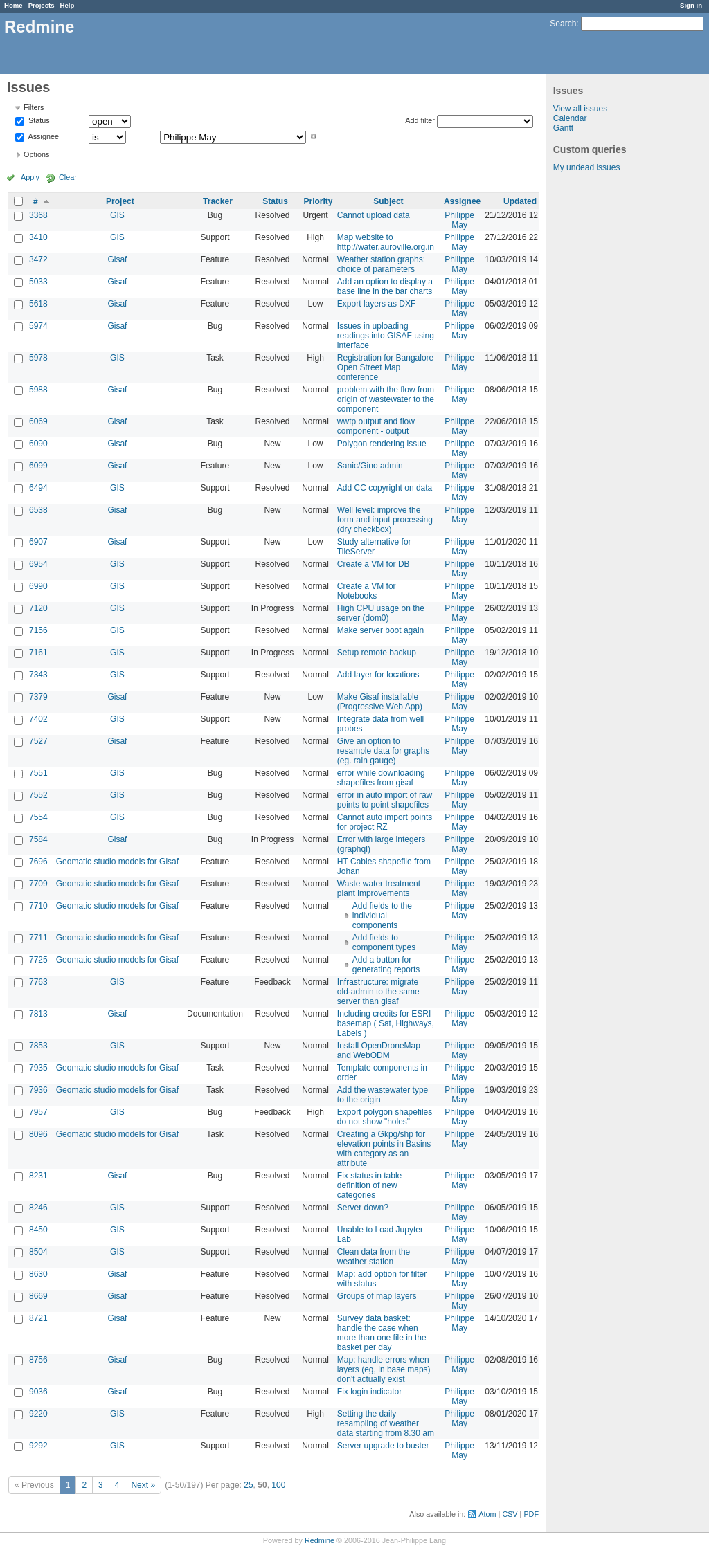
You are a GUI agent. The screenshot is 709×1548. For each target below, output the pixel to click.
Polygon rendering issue (382, 443)
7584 (38, 839)
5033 (38, 281)
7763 (38, 982)
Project (120, 201)
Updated (520, 201)
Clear (68, 177)
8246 (38, 1207)
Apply (30, 177)
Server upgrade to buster (383, 1445)
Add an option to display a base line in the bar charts (385, 286)
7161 (38, 652)
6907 (38, 542)
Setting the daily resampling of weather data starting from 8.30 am (385, 1423)
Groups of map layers (377, 1296)
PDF (531, 1514)
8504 (38, 1252)
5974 (38, 326)
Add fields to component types (383, 942)
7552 (38, 795)
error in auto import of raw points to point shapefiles (384, 800)
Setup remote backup (376, 652)
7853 (38, 1045)
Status (38, 121)
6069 (38, 421)
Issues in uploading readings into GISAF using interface (385, 335)
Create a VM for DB (373, 564)
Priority (318, 201)
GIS (117, 215)
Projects (41, 5)
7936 (38, 1090)
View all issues (580, 108)
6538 (38, 510)
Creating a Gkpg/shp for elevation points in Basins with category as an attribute (384, 1148)
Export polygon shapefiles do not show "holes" (384, 1117)
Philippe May (459, 220)
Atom (487, 1514)
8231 (38, 1176)
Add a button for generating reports (386, 964)
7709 (38, 884)
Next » (143, 1485)
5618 (38, 304)
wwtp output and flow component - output (376, 426)
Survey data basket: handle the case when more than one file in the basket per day (382, 1332)
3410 (38, 237)
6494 (38, 488)
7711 (38, 938)
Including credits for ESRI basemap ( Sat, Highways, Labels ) (385, 1023)
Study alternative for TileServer (374, 546)
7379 (38, 697)
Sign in (691, 5)
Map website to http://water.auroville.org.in (385, 242)
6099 (38, 466)
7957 (38, 1112)
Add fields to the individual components (382, 915)
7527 (38, 741)
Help (67, 5)
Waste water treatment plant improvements (378, 888)
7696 (38, 861)
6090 (38, 443)
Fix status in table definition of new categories (369, 1185)
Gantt (563, 128)
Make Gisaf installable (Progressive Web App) (379, 701)
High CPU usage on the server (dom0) (380, 613)
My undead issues (586, 167)
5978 (38, 358)
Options (36, 154)
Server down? (362, 1207)
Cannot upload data (373, 215)
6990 (38, 586)
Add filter (420, 120)
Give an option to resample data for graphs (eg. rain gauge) (383, 750)
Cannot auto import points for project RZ (384, 822)
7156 (38, 630)
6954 (38, 564)
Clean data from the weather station (373, 1256)
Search (563, 23)
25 (248, 1485)
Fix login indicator (369, 1391)
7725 (38, 960)
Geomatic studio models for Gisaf (117, 861)
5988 (38, 389)
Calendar (570, 118)
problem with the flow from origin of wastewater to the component (385, 399)
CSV (509, 1514)
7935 (38, 1068)
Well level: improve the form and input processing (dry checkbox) (385, 519)
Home (13, 5)
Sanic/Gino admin (370, 466)
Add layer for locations (378, 675)
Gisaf (117, 259)
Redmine (319, 1540)
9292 (38, 1445)
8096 (38, 1134)
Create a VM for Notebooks (366, 591)
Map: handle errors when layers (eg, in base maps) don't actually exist (384, 1369)
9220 (38, 1414)
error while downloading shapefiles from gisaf (381, 777)
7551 (38, 773)
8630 (38, 1274)
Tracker (218, 201)
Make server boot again (380, 630)
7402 (38, 719)
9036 (38, 1391)
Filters (34, 107)
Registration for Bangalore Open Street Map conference (385, 367)
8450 (38, 1230)
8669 (38, 1296)
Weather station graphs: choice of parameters (381, 264)
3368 (38, 215)
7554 (38, 817)
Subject (388, 201)
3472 (38, 259)
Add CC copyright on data (384, 488)
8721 (38, 1318)
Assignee (42, 136)
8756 (38, 1360)
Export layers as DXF (376, 304)
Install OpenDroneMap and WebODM (378, 1050)
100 (278, 1485)
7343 (38, 675)
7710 (38, 906)
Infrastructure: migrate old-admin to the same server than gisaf (378, 991)
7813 (38, 1014)
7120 (38, 608)
